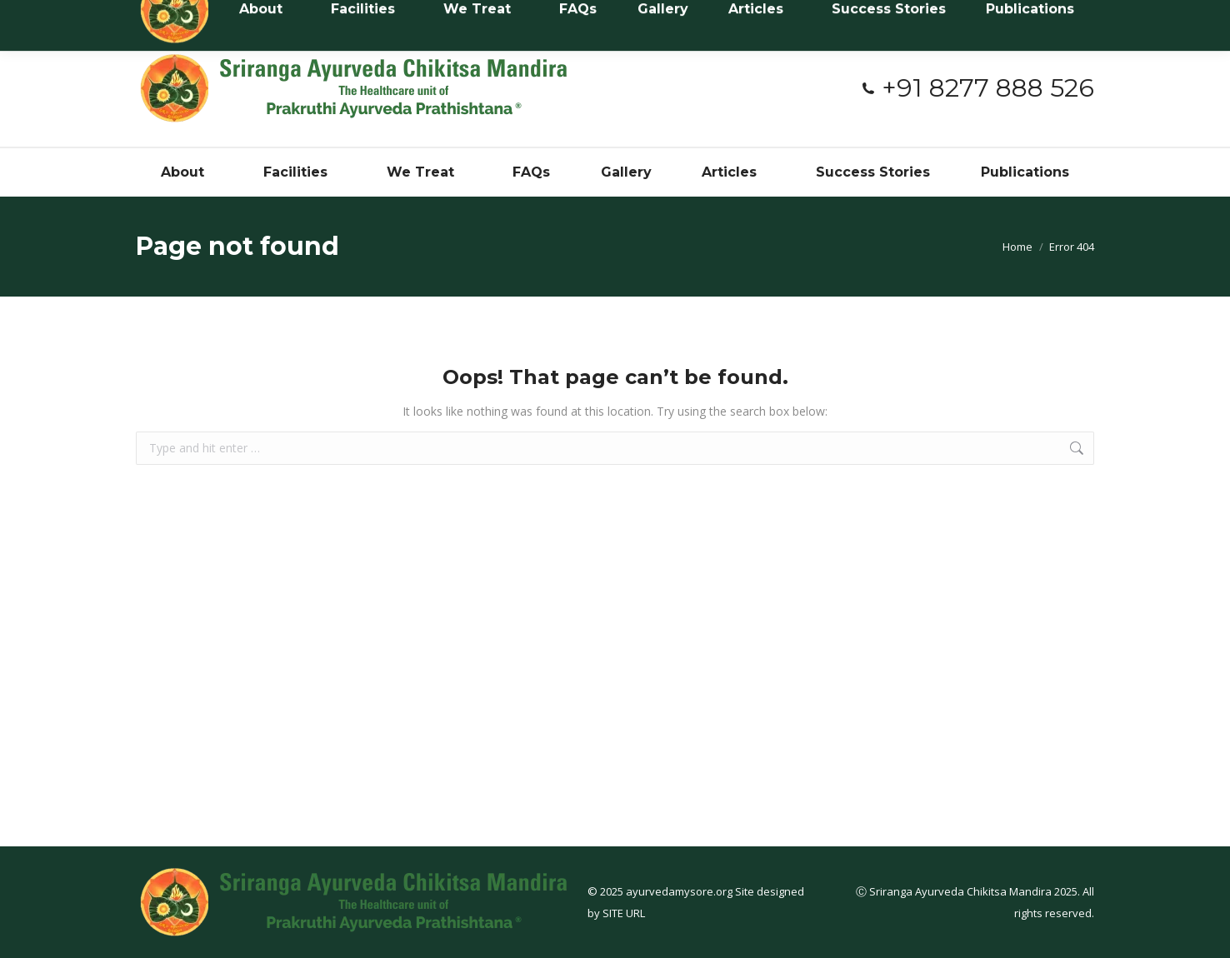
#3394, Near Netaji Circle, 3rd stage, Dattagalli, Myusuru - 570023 (575, 15)
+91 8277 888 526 (977, 88)
